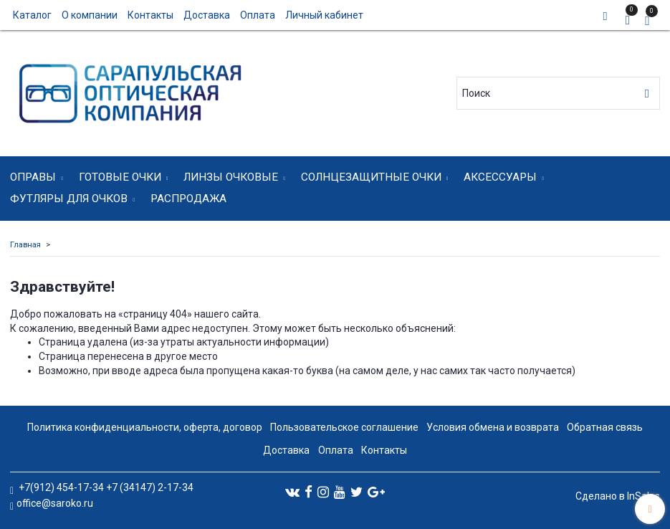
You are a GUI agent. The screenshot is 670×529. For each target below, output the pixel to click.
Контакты (150, 15)
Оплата (257, 15)
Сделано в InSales (617, 496)
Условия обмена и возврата (492, 427)
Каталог (32, 15)
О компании (90, 15)
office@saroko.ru (54, 503)
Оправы (33, 177)
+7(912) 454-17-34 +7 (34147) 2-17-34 (104, 487)
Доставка (206, 15)
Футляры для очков (69, 198)
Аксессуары (500, 177)
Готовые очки (120, 177)
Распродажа (188, 198)
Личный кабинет (324, 15)
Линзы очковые (230, 177)
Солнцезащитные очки (371, 177)
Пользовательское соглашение (344, 427)
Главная (25, 244)
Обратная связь (605, 427)
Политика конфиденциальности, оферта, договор (144, 427)
